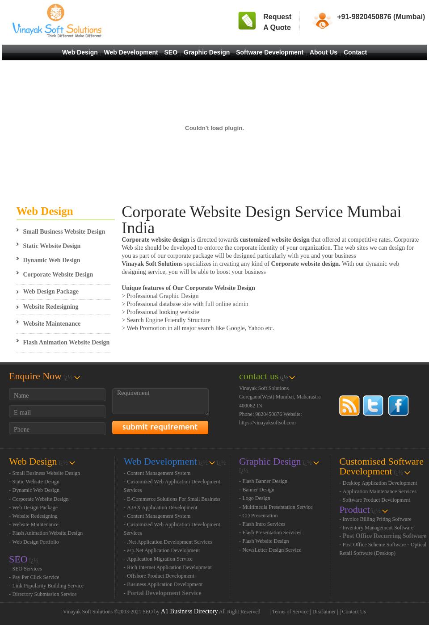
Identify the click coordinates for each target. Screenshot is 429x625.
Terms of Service (290, 611)
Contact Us (354, 611)
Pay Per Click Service (36, 577)
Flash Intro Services (263, 524)
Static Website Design (52, 246)
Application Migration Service (160, 559)
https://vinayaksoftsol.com (267, 422)
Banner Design (258, 490)
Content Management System (158, 473)
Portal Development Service (164, 593)
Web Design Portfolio (36, 542)
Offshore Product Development (160, 576)
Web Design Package (51, 291)
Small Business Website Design (64, 231)
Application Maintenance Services (379, 491)
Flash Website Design (265, 541)
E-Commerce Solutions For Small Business (173, 499)
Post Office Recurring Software (385, 536)
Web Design (45, 211)
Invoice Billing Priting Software (377, 519)
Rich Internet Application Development (169, 567)
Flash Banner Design (264, 481)
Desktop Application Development (380, 483)
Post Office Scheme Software (374, 544)
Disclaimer (324, 611)
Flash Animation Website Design (66, 342)
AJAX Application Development (162, 507)
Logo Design (256, 498)
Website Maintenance (52, 323)
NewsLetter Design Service (271, 550)
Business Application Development (164, 584)
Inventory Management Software (378, 527)
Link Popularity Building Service (48, 586)
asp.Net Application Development (163, 550)
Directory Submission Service (45, 594)
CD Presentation (260, 515)
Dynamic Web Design (51, 260)
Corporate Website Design (58, 274)
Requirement (160, 401)
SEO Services (27, 569)
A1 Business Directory (189, 611)
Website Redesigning (51, 306)
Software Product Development (376, 500)
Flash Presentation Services (271, 532)
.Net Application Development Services (169, 542)
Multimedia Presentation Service (277, 507)
